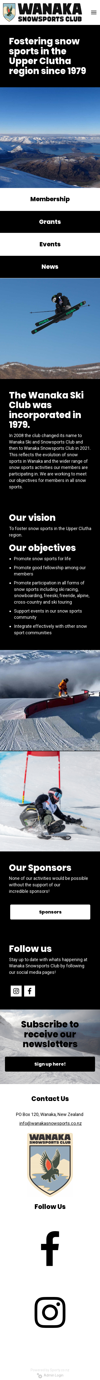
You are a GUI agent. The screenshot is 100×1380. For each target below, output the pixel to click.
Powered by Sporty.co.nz (50, 1370)
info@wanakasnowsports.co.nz (50, 1123)
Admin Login (50, 1375)
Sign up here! (50, 1064)
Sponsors (50, 912)
